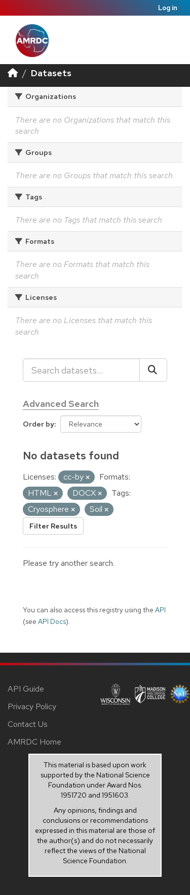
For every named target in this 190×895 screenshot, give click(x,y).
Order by (38, 424)
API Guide (26, 688)
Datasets (51, 73)
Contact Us (28, 724)
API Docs (52, 621)
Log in (167, 8)
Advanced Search (61, 403)
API (160, 609)
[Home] (13, 73)
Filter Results (53, 526)
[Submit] (153, 370)
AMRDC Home (34, 741)
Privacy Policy (32, 706)
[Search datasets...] (81, 370)
